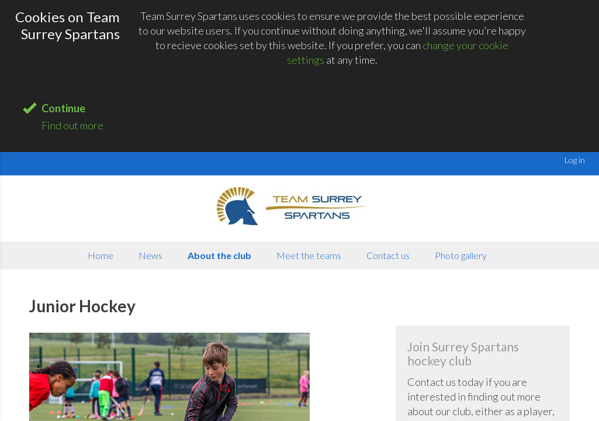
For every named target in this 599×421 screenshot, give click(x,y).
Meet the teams (308, 255)
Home (100, 255)
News (150, 255)
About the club (219, 255)
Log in (575, 160)
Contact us (388, 255)
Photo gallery (461, 255)
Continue (63, 108)
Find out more (72, 125)
